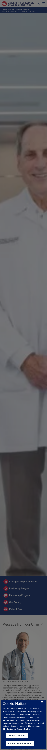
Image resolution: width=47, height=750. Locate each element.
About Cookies (16, 735)
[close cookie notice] (42, 702)
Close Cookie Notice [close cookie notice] (19, 743)
